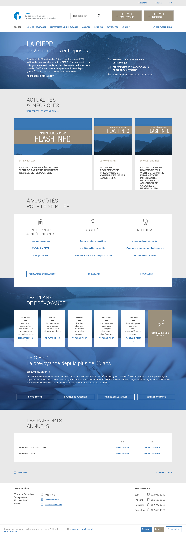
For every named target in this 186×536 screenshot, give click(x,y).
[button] (162, 28)
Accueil (17, 27)
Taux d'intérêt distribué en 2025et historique (130, 61)
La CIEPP (126, 27)
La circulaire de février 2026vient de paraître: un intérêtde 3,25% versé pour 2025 (38, 170)
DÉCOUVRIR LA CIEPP (37, 372)
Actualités (112, 27)
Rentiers (98, 27)
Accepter (146, 529)
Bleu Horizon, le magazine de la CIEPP (132, 75)
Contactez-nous (50, 499)
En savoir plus (26, 338)
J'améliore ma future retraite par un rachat (92, 255)
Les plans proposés (41, 241)
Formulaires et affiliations (42, 274)
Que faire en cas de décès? (145, 255)
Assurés (86, 27)
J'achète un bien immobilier (93, 248)
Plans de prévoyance (35, 27)
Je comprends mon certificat (93, 241)
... (41, 263)
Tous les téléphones (51, 504)
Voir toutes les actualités (41, 111)
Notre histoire (35, 397)
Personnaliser (173, 529)
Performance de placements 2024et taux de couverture (131, 68)
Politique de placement (75, 397)
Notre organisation (156, 397)
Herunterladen (152, 448)
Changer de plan (40, 255)
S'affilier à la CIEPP (41, 248)
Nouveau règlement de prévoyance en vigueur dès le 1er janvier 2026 (112, 172)
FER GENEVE (142, 3)
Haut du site (164, 472)
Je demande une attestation (145, 241)
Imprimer (20, 472)
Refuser (159, 529)
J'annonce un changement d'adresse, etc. (145, 248)
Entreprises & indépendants (64, 27)
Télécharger (122, 448)
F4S (170, 3)
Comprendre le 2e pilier (115, 397)
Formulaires (94, 274)
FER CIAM (158, 3)
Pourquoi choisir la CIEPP (40, 76)
